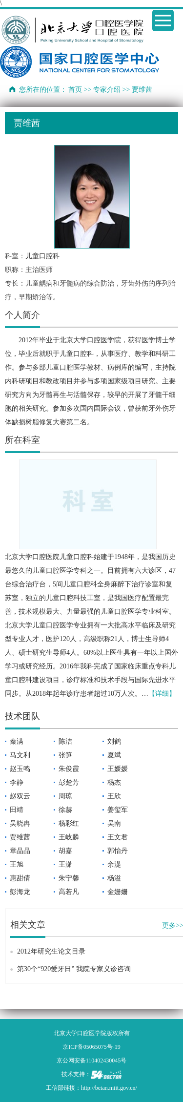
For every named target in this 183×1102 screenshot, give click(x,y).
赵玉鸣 (20, 768)
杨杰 (114, 782)
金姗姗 (117, 891)
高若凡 (69, 891)
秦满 (16, 741)
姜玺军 (117, 809)
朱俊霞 (69, 768)
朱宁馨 (69, 878)
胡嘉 (65, 850)
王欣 (114, 796)
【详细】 (162, 693)
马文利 (20, 755)
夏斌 (114, 755)
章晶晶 (20, 850)
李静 (16, 782)
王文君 (117, 837)
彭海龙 (20, 891)
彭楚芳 (69, 782)
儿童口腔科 (42, 256)
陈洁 (65, 741)
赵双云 (20, 796)
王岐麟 (69, 837)
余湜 (114, 864)
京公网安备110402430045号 (92, 1060)
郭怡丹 (117, 850)
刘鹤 (114, 741)
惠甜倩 (20, 878)
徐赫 (65, 809)
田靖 (16, 809)
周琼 (65, 796)
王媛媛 (117, 768)
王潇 (65, 864)
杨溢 (114, 878)
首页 (75, 89)
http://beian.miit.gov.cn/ (109, 1087)
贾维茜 (20, 837)
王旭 (16, 864)
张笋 (65, 755)
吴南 (114, 823)
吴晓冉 (20, 823)
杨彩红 (69, 823)
